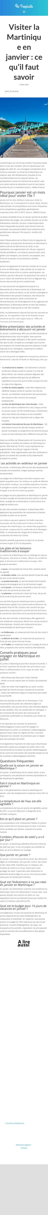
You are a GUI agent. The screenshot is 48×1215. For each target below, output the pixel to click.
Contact (24, 1148)
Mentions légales (23, 1145)
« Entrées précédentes (14, 1123)
